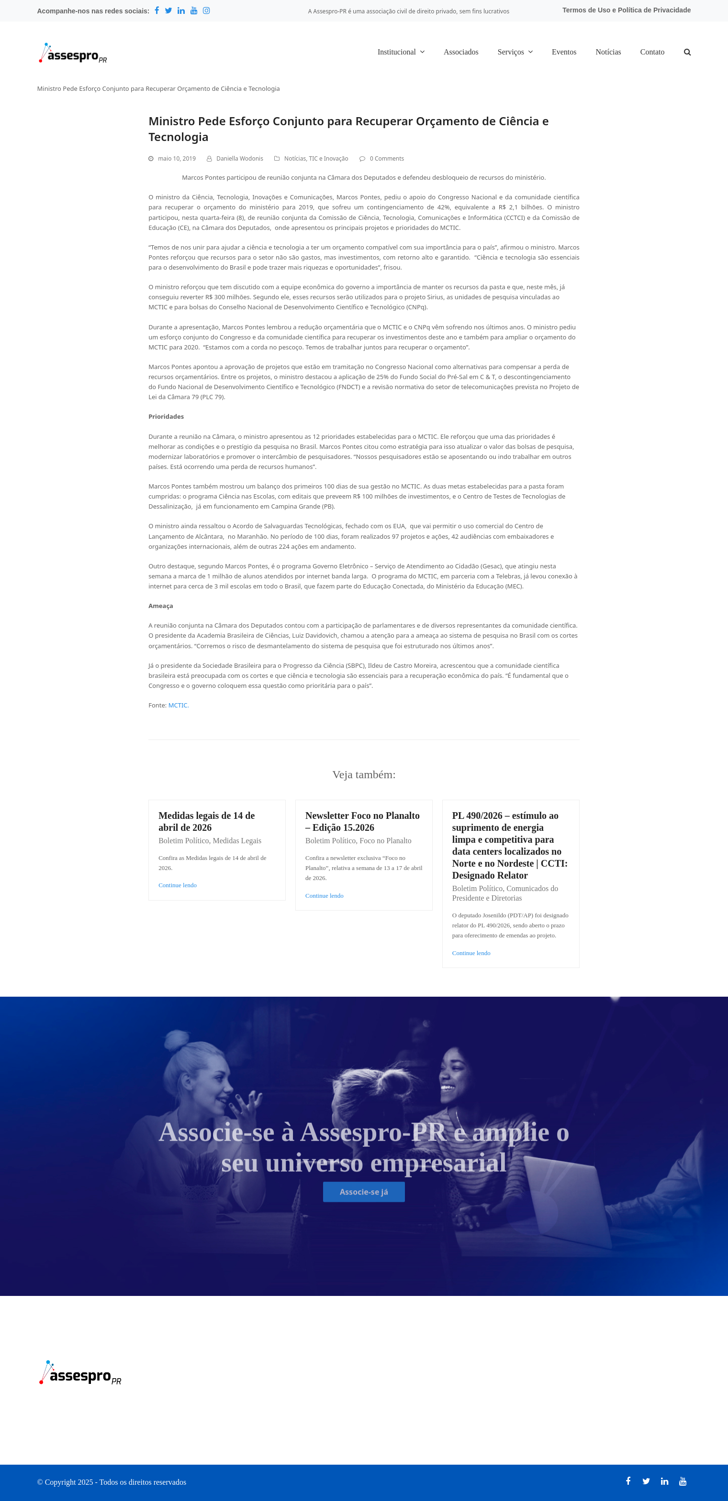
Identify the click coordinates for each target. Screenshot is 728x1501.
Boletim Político (183, 841)
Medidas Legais (237, 841)
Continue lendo (177, 885)
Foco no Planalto (385, 841)
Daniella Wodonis (239, 158)
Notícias (295, 158)
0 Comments (387, 158)
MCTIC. (178, 705)
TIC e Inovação (328, 158)
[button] (687, 53)
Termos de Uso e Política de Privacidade (626, 10)
